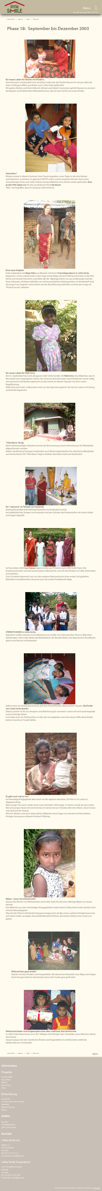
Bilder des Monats (8, 1107)
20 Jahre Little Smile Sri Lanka (12, 1101)
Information (9, 1065)
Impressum (96, 1188)
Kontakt (6, 1133)
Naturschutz (6, 1085)
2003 (28, 19)
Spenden (4, 1122)
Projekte (6, 1072)
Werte (3, 1088)
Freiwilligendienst (8, 1124)
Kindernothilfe (6, 1077)
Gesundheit (5, 1079)
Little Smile (15, 7)
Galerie (20, 19)
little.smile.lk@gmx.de (15, 1156)
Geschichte (5, 1099)
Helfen (5, 1116)
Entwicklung (9, 1094)
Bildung (4, 1082)
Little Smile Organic (8, 1127)
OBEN (95, 1054)
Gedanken (5, 1104)
